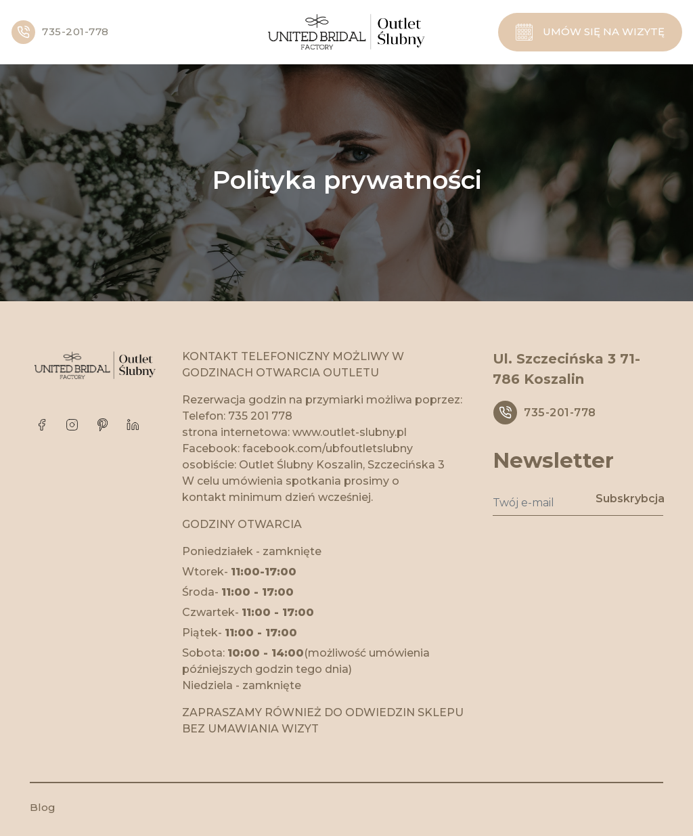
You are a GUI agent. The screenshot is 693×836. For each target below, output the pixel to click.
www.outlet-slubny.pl (349, 432)
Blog (42, 807)
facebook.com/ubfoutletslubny (327, 448)
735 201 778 (260, 416)
